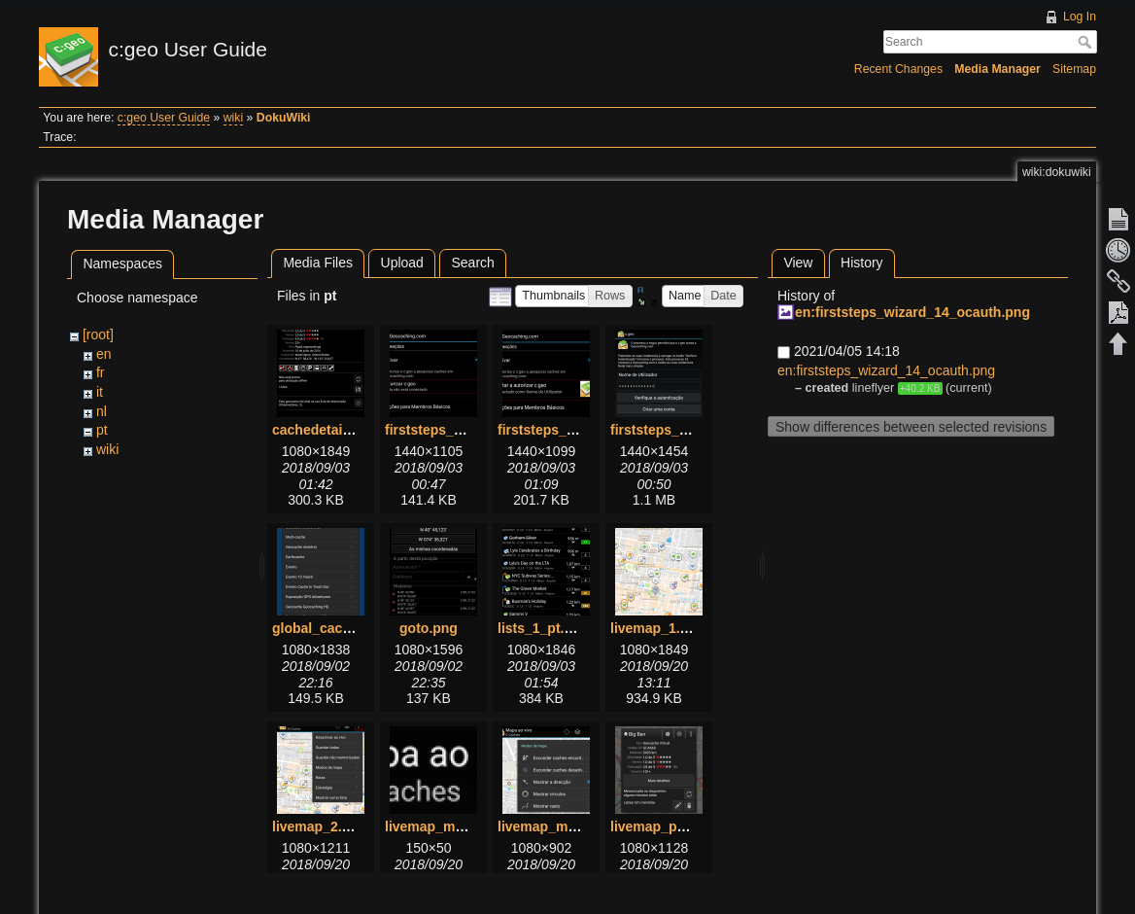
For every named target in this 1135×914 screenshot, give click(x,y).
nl (101, 411)
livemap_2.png (319, 826)
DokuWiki (284, 117)
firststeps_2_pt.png (560, 430)
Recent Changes (898, 69)
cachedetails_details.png (352, 430)
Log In (1079, 16)
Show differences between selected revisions (911, 427)
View (797, 262)
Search (1087, 42)
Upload (402, 262)
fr (100, 372)
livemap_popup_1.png (682, 826)
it (99, 392)
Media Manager (997, 69)
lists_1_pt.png (543, 628)
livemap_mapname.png (460, 826)
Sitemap (1074, 69)
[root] (98, 334)
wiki (233, 117)
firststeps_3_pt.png (673, 430)
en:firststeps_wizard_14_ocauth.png (912, 312)
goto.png (428, 628)
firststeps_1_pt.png (447, 430)
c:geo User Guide (164, 117)
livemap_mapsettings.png (581, 826)
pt (102, 430)
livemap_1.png (657, 628)
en (104, 354)
